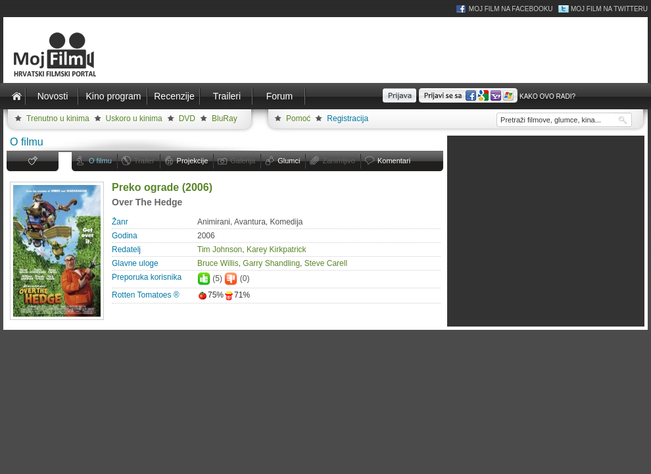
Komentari (393, 161)
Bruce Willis (218, 263)
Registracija (347, 118)
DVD (187, 118)
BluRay (224, 118)
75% (210, 295)
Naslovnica (16, 96)
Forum (279, 96)
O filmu (100, 161)
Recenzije (174, 96)
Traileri (227, 96)
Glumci (288, 161)
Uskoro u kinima (134, 118)
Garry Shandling (271, 263)
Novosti (52, 96)
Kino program (113, 96)
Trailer (144, 161)
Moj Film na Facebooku (511, 9)
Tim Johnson (219, 249)
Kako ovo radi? (547, 96)
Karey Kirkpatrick (276, 249)
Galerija (242, 161)
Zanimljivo (338, 161)
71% (237, 295)
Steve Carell (325, 263)
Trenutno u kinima (57, 118)
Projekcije (192, 161)
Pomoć (298, 118)
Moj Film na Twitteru (609, 9)
